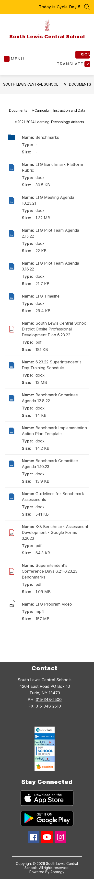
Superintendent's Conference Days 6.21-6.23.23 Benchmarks (49, 571)
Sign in (85, 54)
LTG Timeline (47, 296)
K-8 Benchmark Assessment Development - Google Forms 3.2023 (55, 532)
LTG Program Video (53, 604)
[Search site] (87, 7)
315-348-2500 (49, 699)
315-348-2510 (48, 706)
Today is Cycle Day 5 (59, 6)
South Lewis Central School (30, 84)
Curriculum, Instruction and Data (60, 110)
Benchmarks (47, 137)
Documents (80, 84)
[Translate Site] (73, 64)
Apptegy (57, 872)
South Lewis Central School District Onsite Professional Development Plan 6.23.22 (54, 329)
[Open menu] (14, 59)
